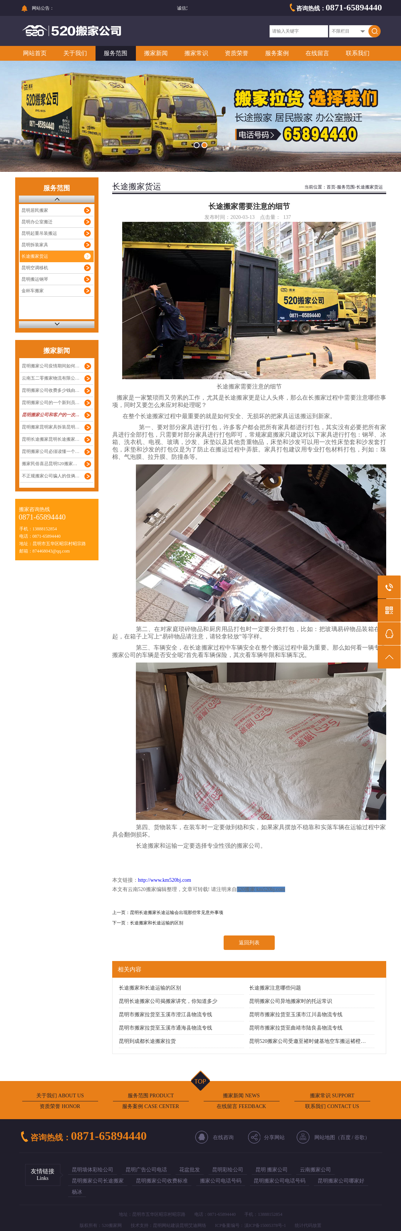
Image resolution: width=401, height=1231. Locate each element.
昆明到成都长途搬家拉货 (147, 1041)
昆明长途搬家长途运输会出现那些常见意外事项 (176, 912)
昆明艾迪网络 (193, 1225)
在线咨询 (223, 1137)
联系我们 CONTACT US (332, 1106)
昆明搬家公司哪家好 (341, 1181)
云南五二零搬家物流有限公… (51, 378)
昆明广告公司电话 (146, 1169)
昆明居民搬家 (34, 210)
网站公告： (43, 8)
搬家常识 (196, 53)
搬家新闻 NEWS (241, 1095)
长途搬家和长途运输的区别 (156, 922)
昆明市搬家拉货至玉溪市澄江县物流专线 (165, 1014)
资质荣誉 (236, 53)
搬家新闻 (156, 53)
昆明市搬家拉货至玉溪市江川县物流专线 (295, 1014)
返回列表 (249, 942)
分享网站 (274, 1137)
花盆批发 (189, 1169)
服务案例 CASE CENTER (150, 1106)
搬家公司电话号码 (220, 1181)
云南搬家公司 (315, 1169)
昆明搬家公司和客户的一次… (51, 414)
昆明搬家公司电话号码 (279, 1181)
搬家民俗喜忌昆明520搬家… (49, 463)
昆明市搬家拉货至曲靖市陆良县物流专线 (295, 1028)
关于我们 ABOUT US (60, 1095)
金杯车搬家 (32, 290)
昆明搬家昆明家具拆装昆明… (51, 427)
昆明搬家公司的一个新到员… (51, 402)
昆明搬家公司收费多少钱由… (51, 390)
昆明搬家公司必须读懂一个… (51, 451)
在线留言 (317, 53)
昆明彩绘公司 (227, 1169)
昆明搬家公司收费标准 (162, 1181)
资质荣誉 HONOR (60, 1106)
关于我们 (75, 53)
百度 (345, 1137)
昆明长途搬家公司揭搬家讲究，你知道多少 (168, 1001)
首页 (331, 187)
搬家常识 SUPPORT (332, 1095)
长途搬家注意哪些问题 (275, 988)
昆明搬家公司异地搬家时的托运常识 (290, 1001)
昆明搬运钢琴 (34, 279)
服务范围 (115, 53)
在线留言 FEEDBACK (241, 1106)
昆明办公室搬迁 (37, 221)
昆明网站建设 (166, 1225)
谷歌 (359, 1137)
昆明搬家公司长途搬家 (98, 1181)
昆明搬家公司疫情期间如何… (51, 365)
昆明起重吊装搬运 (39, 233)
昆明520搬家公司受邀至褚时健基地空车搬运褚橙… (307, 1041)
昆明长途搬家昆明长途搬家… (51, 439)
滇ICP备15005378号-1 (265, 1225)
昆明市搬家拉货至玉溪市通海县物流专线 (165, 1028)
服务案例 (277, 53)
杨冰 (77, 1192)
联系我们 (358, 53)
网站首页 (35, 53)
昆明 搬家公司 (271, 1169)
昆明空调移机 (34, 267)
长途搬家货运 (34, 256)
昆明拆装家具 (34, 244)
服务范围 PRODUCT (151, 1095)
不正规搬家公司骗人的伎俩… (51, 475)
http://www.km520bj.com (164, 880)
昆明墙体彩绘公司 (92, 1169)
